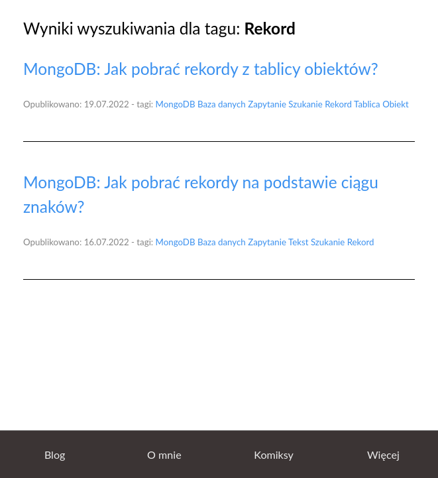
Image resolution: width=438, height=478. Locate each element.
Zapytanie (267, 104)
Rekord (338, 104)
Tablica (367, 104)
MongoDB (175, 104)
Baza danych (221, 104)
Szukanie (305, 104)
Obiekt (395, 104)
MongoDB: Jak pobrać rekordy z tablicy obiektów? (200, 68)
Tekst (298, 242)
